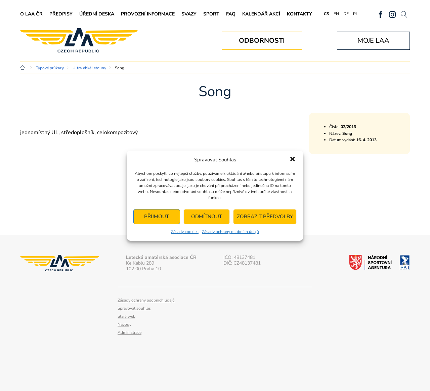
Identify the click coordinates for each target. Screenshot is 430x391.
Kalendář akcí (261, 14)
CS (326, 13)
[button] (293, 160)
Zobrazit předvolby (265, 216)
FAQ (230, 14)
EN (336, 13)
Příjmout (156, 216)
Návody (124, 324)
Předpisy (61, 14)
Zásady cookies (185, 231)
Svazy (189, 14)
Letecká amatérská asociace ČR (79, 40)
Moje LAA (373, 40)
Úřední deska (96, 14)
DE (346, 13)
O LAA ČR (31, 14)
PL (355, 13)
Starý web (126, 316)
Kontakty (299, 14)
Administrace (129, 332)
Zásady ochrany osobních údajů (230, 231)
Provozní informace (148, 14)
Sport (211, 14)
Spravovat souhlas (134, 308)
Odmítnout (206, 216)
